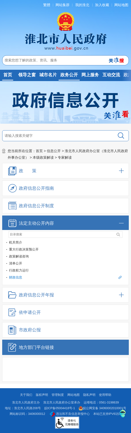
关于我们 (26, 394)
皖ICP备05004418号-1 (59, 408)
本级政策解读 (43, 157)
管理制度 (58, 394)
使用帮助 (105, 394)
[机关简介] (124, 243)
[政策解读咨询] (124, 257)
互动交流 (111, 74)
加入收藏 (102, 5)
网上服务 (90, 74)
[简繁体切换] (46, 5)
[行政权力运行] (124, 271)
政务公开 (69, 74)
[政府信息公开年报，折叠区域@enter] (65, 295)
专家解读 (65, 157)
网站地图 (121, 5)
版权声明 (42, 394)
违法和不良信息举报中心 (70, 414)
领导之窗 (27, 74)
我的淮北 (82, 5)
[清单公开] (62, 263)
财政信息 (65, 277)
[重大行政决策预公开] (62, 249)
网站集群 (63, 5)
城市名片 (48, 74)
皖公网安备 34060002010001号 (102, 408)
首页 (7, 74)
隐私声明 (89, 394)
